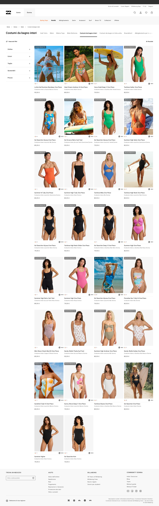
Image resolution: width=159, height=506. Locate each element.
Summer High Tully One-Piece (78, 194)
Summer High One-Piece (138, 246)
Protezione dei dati (54, 489)
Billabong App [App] (136, 6)
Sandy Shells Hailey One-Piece (138, 352)
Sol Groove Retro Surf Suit (78, 141)
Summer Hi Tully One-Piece (48, 194)
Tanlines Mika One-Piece (108, 194)
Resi (49, 482)
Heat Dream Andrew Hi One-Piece (78, 88)
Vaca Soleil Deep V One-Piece (108, 88)
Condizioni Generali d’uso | (113, 501)
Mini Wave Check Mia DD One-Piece (48, 352)
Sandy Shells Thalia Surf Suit (78, 352)
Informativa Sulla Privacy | (127, 499)
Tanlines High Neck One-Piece (138, 194)
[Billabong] (8, 12)
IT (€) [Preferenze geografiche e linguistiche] (144, 6)
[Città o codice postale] (20, 478)
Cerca (135, 13)
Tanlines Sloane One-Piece (108, 405)
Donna (29, 12)
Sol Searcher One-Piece (138, 405)
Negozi (150, 6)
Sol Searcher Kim (78, 457)
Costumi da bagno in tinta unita (111, 33)
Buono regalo (92, 482)
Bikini (52, 33)
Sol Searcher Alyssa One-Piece (48, 141)
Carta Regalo (125, 6)
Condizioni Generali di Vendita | (144, 499)
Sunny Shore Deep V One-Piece (78, 405)
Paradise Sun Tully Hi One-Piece (138, 299)
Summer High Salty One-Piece (138, 141)
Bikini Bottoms (72, 33)
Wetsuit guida (131, 484)
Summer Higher (48, 457)
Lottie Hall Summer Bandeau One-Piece (48, 88)
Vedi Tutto (43, 33)
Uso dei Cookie (149, 501)
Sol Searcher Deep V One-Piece (108, 246)
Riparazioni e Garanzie (56, 487)
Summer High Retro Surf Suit (48, 299)
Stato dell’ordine (53, 477)
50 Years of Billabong (95, 477)
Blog (128, 479)
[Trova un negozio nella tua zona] (33, 478)
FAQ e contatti (53, 492)
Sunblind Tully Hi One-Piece (48, 405)
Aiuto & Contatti (113, 6)
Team (129, 482)
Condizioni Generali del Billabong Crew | (132, 501)
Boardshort (128, 33)
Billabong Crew (93, 479)
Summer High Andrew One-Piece (108, 352)
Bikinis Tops (60, 33)
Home (8, 27)
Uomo (18, 12)
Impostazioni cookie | (114, 499)
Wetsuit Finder (132, 487)
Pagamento (52, 484)
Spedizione (52, 479)
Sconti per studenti (94, 484)
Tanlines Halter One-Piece (138, 88)
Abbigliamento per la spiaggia (145, 33)
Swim (22, 27)
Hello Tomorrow (132, 477)
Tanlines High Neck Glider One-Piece (78, 246)
